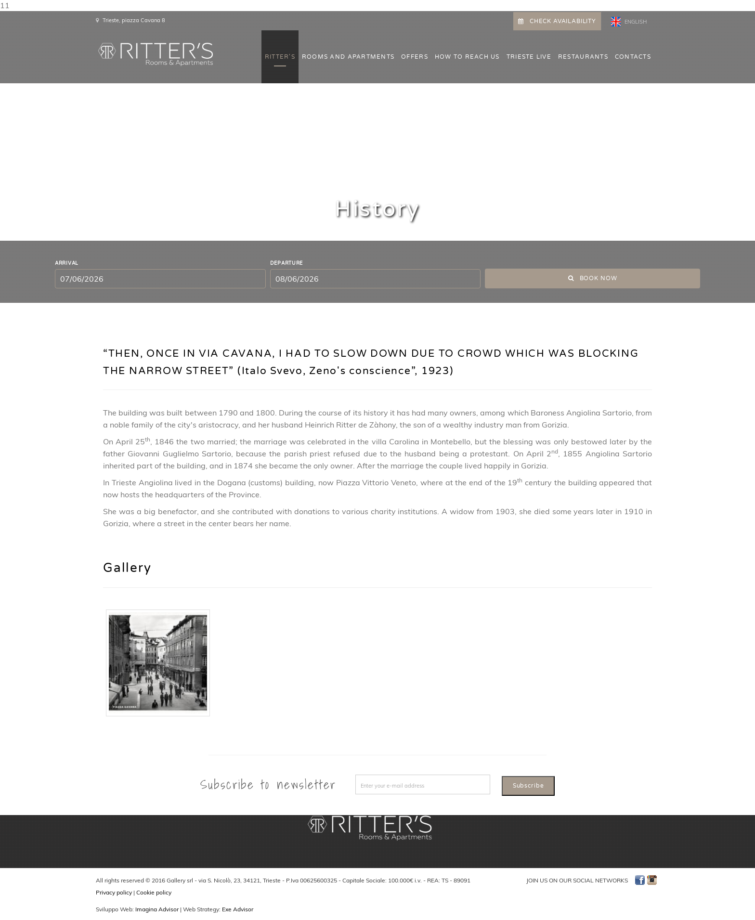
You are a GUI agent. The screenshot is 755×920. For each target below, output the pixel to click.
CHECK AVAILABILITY (557, 21)
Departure (286, 263)
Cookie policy (153, 892)
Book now (592, 278)
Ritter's (280, 56)
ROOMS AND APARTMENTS (348, 56)
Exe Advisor (237, 909)
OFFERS (414, 56)
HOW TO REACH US (467, 56)
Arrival (66, 263)
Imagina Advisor (157, 909)
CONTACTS (633, 56)
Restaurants (583, 56)
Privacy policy (114, 892)
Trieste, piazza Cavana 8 (134, 20)
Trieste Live (529, 56)
